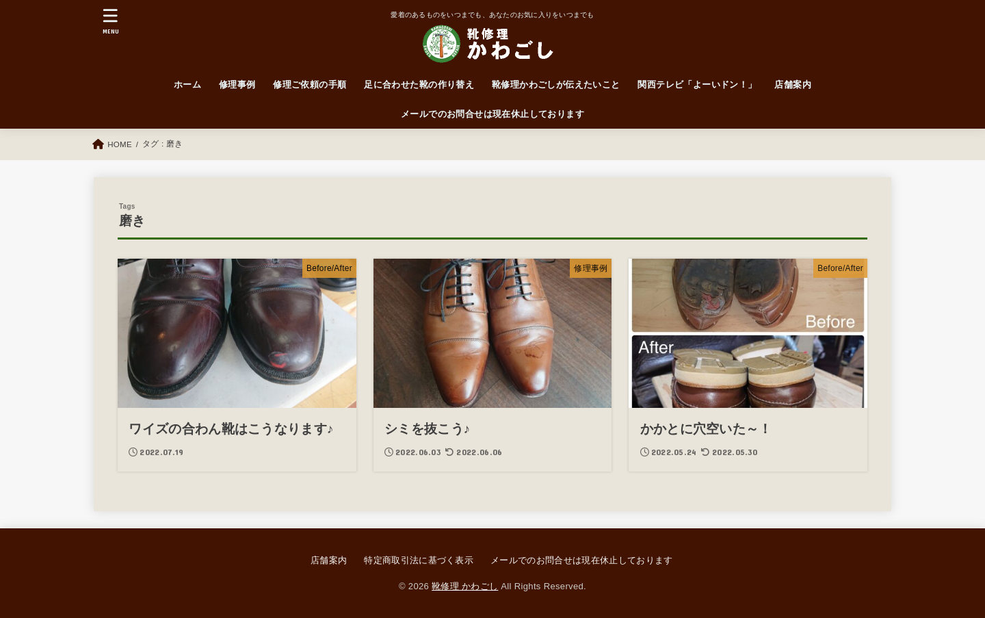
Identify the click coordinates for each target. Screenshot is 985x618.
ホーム (187, 84)
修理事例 (237, 84)
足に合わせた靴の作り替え (419, 84)
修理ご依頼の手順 (309, 84)
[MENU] (110, 20)
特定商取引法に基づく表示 (418, 560)
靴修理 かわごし (465, 586)
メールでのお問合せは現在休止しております (492, 114)
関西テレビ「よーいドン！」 (697, 84)
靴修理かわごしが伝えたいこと (556, 84)
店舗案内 (792, 84)
